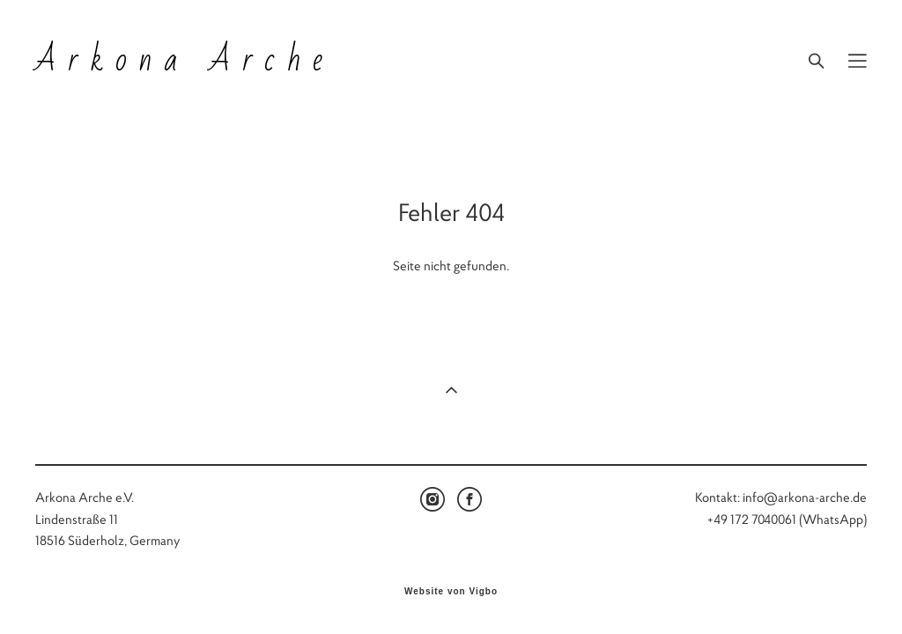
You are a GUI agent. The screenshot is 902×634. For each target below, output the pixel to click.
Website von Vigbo (451, 591)
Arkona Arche (184, 61)
